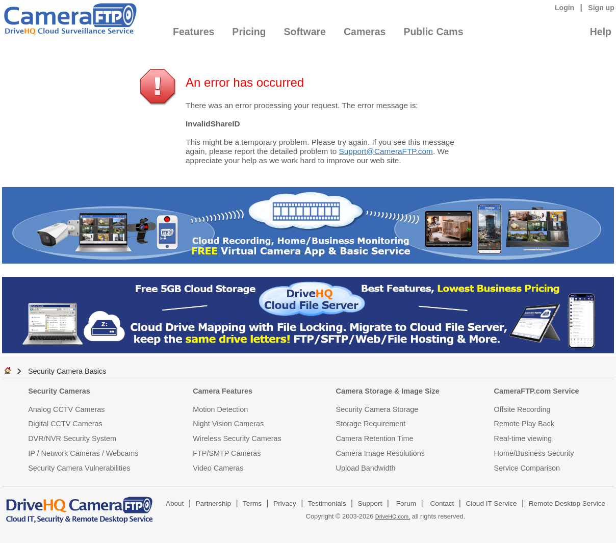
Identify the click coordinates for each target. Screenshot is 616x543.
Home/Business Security (534, 453)
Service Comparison (527, 468)
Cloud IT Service (491, 503)
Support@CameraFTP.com (386, 151)
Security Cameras (59, 391)
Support (370, 503)
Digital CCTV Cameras (65, 424)
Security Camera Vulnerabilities (79, 468)
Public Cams (433, 31)
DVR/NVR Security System (72, 438)
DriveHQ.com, (392, 516)
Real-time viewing (523, 438)
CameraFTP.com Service (536, 391)
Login (564, 8)
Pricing (249, 31)
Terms (252, 503)
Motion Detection (220, 409)
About (175, 503)
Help (600, 31)
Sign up (601, 8)
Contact (442, 503)
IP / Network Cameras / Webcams (83, 453)
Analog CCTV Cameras (66, 409)
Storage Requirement (371, 424)
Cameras (365, 31)
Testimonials (327, 503)
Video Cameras (218, 468)
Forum (406, 503)
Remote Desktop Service (567, 503)
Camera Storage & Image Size (388, 391)
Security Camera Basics (67, 371)
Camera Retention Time (375, 438)
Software (305, 31)
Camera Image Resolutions (380, 453)
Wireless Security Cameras (237, 438)
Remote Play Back (524, 424)
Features (193, 31)
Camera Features (222, 391)
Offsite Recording (522, 409)
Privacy (284, 503)
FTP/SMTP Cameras (227, 453)
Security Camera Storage (377, 409)
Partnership (214, 503)
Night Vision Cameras (228, 424)
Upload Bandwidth (366, 468)
